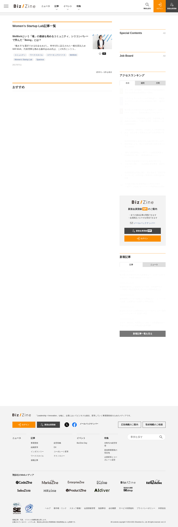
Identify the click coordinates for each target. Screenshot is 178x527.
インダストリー (37, 452)
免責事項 (102, 508)
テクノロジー (59, 456)
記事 (57, 6)
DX (55, 447)
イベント (67, 6)
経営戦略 (57, 443)
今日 (127, 83)
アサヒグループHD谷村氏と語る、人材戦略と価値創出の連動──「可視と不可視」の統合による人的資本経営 (144, 121)
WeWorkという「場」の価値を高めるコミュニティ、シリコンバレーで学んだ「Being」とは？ (50, 38)
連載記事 (34, 460)
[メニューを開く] (6, 6)
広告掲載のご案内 (129, 424)
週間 (142, 83)
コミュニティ (20, 55)
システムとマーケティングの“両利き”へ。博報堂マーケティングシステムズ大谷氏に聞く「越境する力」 (145, 101)
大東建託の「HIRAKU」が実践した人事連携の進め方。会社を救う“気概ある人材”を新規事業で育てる (145, 132)
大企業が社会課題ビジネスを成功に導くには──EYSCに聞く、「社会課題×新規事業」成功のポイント (145, 164)
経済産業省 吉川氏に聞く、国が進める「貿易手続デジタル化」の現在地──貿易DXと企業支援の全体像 (145, 175)
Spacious (40, 60)
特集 (79, 6)
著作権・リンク (60, 508)
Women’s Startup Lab (23, 60)
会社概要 (112, 508)
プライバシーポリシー (146, 508)
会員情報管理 (89, 508)
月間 (158, 83)
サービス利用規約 (126, 508)
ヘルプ (48, 508)
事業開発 (34, 443)
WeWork (73, 55)
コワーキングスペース (56, 55)
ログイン (142, 238)
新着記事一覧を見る (142, 333)
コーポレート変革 (61, 452)
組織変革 (34, 447)
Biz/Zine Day (82, 443)
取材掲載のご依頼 (154, 424)
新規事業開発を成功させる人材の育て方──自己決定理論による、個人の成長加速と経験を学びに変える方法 (145, 144)
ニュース (45, 6)
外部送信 (162, 508)
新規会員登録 (142, 230)
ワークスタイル (36, 55)
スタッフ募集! (75, 508)
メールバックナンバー (142, 223)
